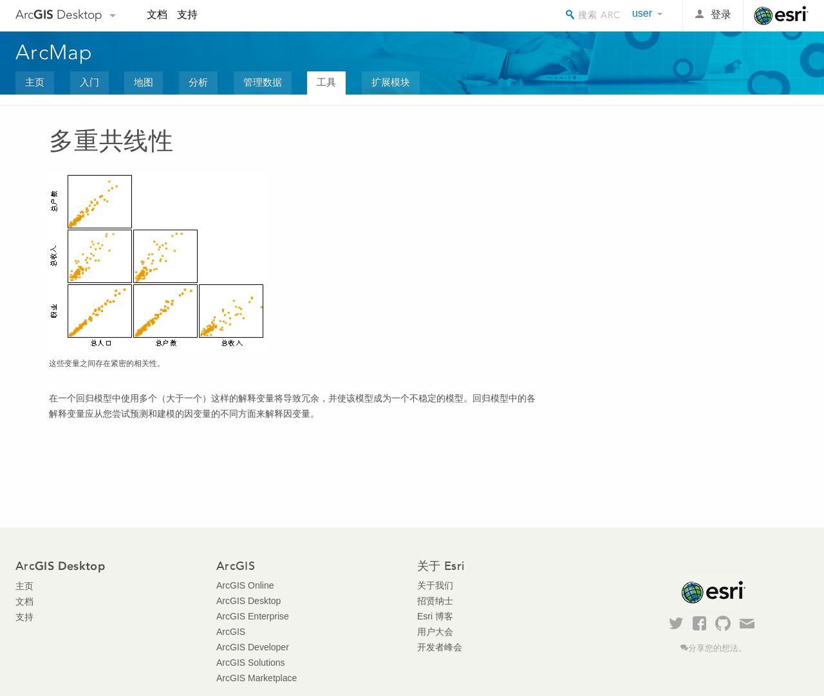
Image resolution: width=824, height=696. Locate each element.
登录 (721, 14)
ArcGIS (230, 632)
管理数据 (262, 82)
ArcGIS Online (245, 585)
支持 (187, 14)
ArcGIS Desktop (248, 601)
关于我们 (435, 585)
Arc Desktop (58, 14)
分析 (198, 82)
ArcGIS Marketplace (256, 678)
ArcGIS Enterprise (252, 616)
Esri (781, 15)
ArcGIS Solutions (250, 662)
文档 (157, 14)
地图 (143, 82)
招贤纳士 (435, 601)
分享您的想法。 (717, 648)
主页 (34, 82)
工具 (326, 82)
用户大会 (435, 632)
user (642, 13)
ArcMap (54, 52)
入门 (89, 82)
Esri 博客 (435, 616)
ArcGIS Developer (252, 647)
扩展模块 (390, 82)
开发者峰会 (439, 647)
